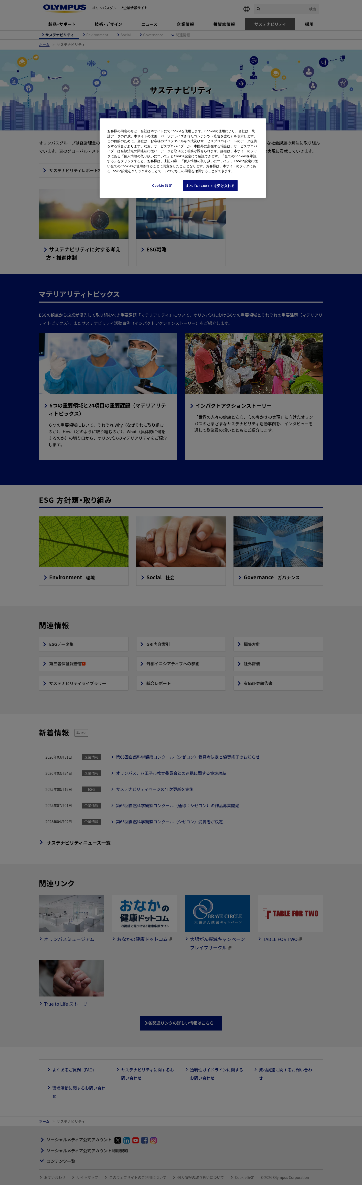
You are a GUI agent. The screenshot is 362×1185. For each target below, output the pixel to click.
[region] (183, 158)
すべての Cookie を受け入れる (210, 185)
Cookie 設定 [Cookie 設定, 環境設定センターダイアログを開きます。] (162, 185)
